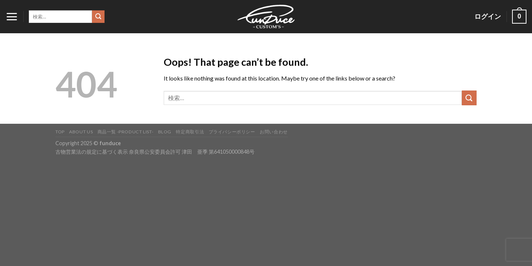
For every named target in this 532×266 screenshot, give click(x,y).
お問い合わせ (274, 131)
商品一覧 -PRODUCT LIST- (126, 131)
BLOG (164, 131)
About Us (81, 131)
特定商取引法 (190, 131)
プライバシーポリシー (232, 131)
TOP (60, 131)
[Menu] (12, 17)
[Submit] (98, 16)
